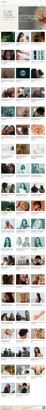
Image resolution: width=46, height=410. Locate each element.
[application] (43, 407)
